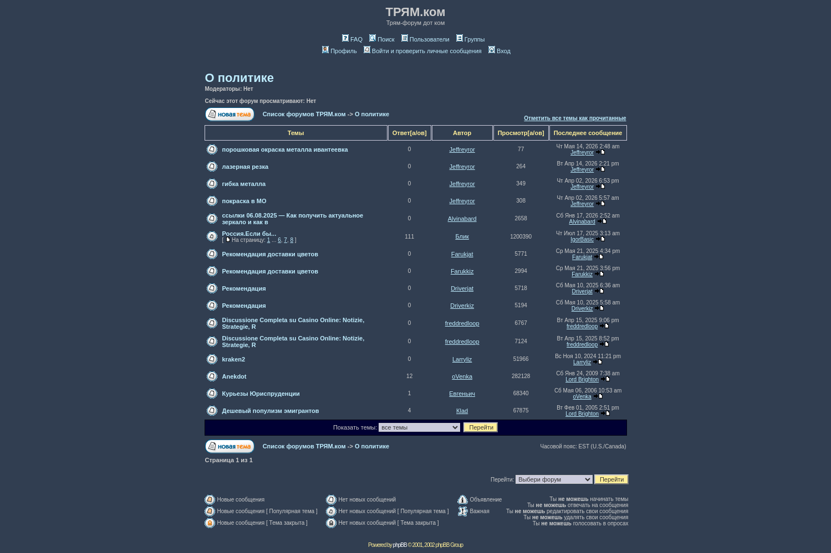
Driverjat (462, 288)
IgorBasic (582, 239)
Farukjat (462, 254)
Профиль (339, 51)
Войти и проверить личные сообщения (423, 51)
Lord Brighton (582, 379)
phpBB (400, 545)
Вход (499, 51)
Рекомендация (244, 288)
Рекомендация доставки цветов (270, 254)
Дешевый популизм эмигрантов (270, 410)
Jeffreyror (462, 149)
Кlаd (462, 410)
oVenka (462, 376)
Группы (470, 39)
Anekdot (234, 376)
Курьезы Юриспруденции (261, 393)
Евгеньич (462, 393)
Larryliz (462, 359)
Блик (461, 236)
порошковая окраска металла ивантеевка (285, 149)
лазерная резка (245, 166)
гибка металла (244, 183)
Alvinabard (462, 218)
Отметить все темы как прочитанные (575, 118)
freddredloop (462, 323)
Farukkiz (462, 271)
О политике (239, 78)
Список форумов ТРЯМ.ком (304, 114)
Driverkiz (462, 305)
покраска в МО (244, 201)
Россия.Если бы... (249, 233)
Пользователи (425, 39)
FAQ (352, 39)
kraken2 (234, 359)
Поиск (381, 39)
